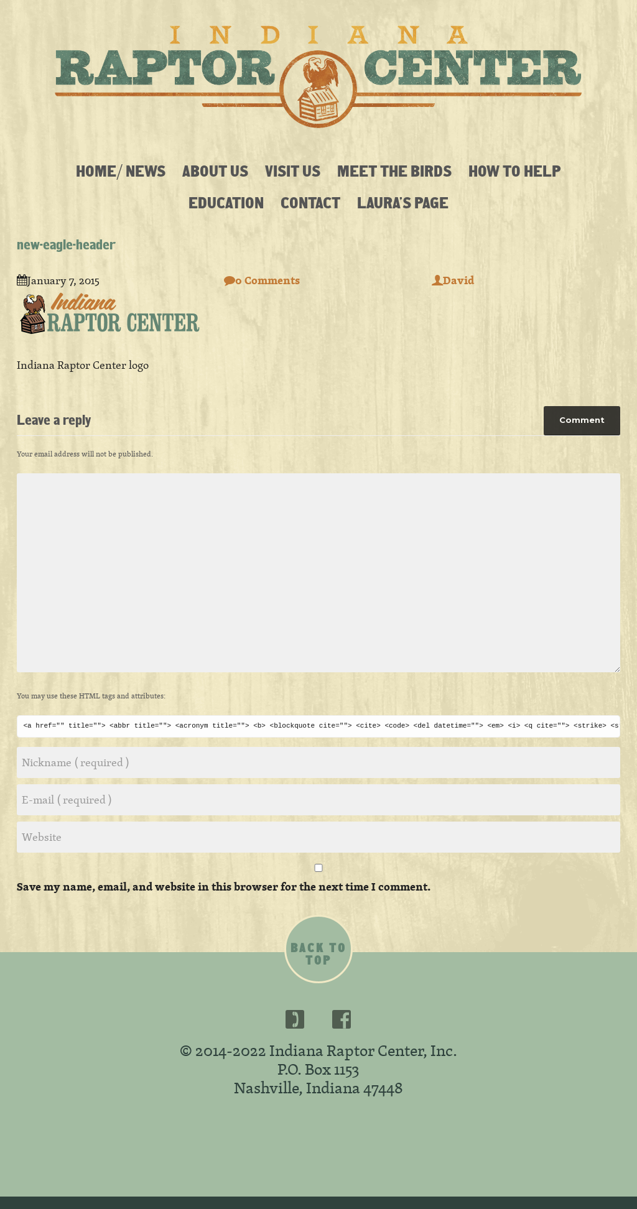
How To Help (514, 170)
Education (226, 202)
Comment (582, 420)
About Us (215, 170)
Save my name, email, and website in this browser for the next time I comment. (223, 886)
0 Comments (262, 280)
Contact (310, 202)
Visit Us (292, 170)
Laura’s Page (403, 202)
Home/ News (120, 170)
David (453, 280)
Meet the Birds (394, 170)
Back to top (318, 954)
